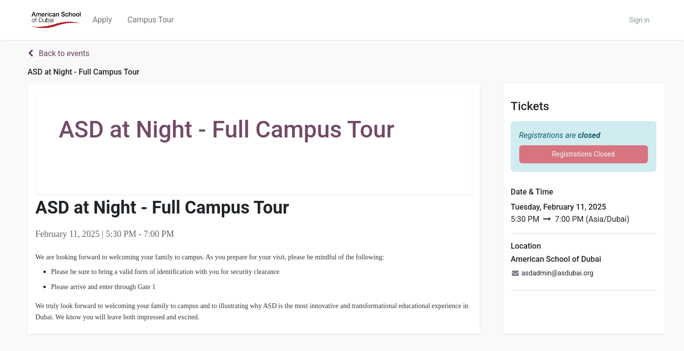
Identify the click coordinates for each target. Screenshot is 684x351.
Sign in (639, 20)
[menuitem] (102, 20)
